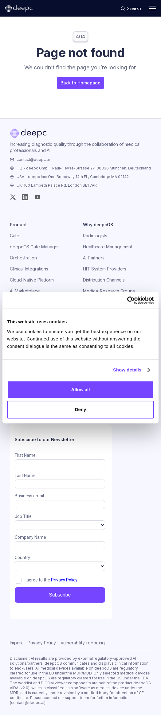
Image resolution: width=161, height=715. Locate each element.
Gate (14, 235)
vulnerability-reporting (83, 642)
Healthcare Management (107, 246)
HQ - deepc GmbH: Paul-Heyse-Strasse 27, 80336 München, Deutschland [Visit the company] (84, 168)
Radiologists (95, 235)
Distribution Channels (104, 279)
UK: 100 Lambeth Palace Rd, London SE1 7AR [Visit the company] (57, 185)
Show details (127, 369)
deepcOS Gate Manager (34, 246)
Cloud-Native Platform (32, 279)
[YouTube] (37, 197)
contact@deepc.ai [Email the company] (33, 159)
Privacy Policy (42, 642)
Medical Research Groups (109, 290)
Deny (80, 409)
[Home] (28, 133)
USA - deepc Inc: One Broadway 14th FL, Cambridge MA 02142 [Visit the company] (73, 176)
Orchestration (23, 257)
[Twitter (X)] (13, 197)
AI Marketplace (25, 290)
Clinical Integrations (29, 268)
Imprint (16, 642)
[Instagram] (25, 197)
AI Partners (93, 257)
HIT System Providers (104, 268)
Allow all (80, 389)
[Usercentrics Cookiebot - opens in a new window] (127, 300)
